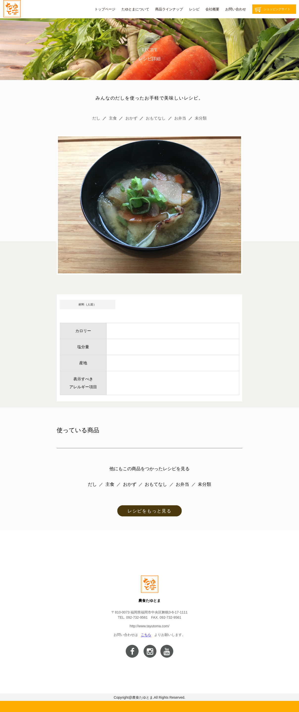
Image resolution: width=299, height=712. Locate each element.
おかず (131, 118)
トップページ (105, 9)
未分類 (201, 118)
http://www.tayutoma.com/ (149, 626)
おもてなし (156, 118)
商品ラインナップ (169, 9)
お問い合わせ (235, 9)
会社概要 (212, 9)
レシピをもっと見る (149, 511)
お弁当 (180, 118)
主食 (113, 118)
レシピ (194, 9)
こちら (146, 635)
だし (96, 118)
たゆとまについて (135, 9)
